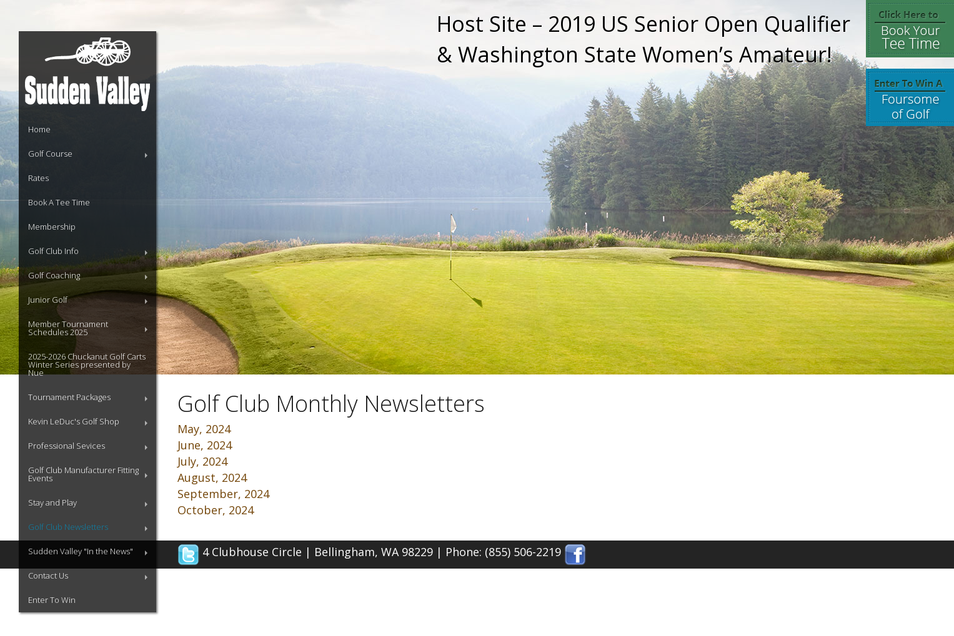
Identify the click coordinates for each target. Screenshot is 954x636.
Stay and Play (52, 502)
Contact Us (48, 575)
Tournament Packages (69, 397)
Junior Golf (47, 299)
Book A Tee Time (59, 202)
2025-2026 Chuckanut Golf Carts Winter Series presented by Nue (87, 364)
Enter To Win (52, 599)
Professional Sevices (66, 445)
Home (39, 129)
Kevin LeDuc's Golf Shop (73, 421)
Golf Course (50, 153)
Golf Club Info (53, 251)
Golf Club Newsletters (68, 526)
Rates (38, 177)
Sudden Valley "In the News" (80, 551)
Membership (52, 226)
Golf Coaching (54, 275)
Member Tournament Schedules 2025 (68, 328)
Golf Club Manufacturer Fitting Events (83, 474)
